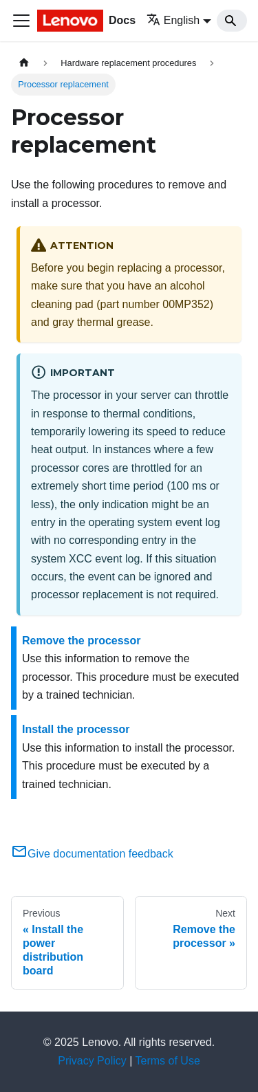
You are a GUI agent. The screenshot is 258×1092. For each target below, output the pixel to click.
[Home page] (24, 63)
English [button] (173, 20)
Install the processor (76, 729)
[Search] (232, 21)
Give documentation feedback (92, 854)
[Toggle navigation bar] (21, 20)
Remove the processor (81, 640)
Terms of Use (168, 1061)
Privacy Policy (92, 1061)
